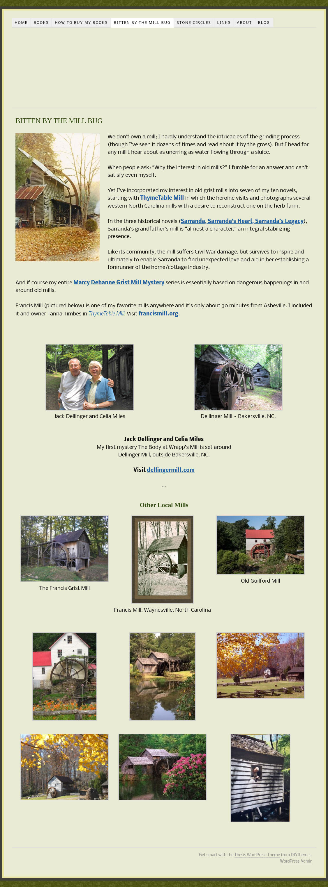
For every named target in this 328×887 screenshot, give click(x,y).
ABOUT (244, 23)
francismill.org (158, 314)
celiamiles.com (164, 68)
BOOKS (41, 23)
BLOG (264, 23)
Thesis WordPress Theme (257, 855)
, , (242, 221)
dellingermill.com (171, 470)
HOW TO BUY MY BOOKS (81, 23)
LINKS (224, 23)
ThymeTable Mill (106, 313)
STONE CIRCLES (194, 23)
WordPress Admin (296, 861)
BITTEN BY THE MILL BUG (142, 23)
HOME (21, 23)
